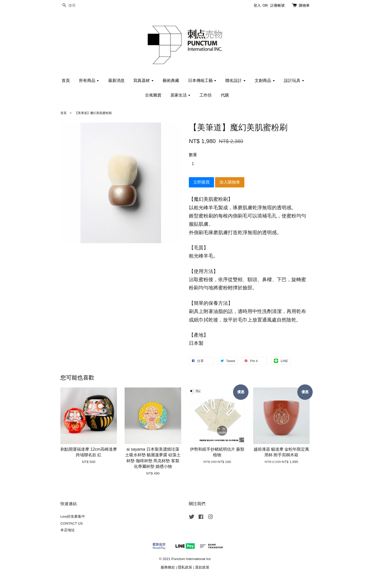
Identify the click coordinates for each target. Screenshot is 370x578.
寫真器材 (143, 80)
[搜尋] (75, 5)
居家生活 (180, 95)
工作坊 (205, 95)
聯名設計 (235, 80)
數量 (193, 155)
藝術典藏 (171, 80)
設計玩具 (294, 80)
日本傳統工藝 (202, 80)
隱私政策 (185, 567)
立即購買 (201, 182)
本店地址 (67, 530)
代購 (225, 95)
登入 (257, 5)
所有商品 (89, 80)
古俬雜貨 (153, 95)
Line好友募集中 (72, 516)
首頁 (66, 80)
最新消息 (116, 80)
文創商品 (265, 80)
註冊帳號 (277, 5)
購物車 (304, 5)
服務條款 (168, 567)
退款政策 (202, 567)
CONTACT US (71, 523)
